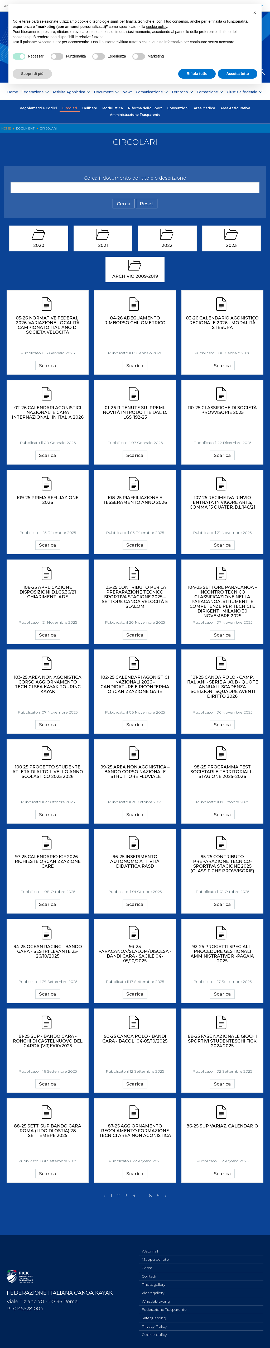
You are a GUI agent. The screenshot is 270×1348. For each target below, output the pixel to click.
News (127, 92)
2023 (231, 248)
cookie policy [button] (156, 27)
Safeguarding (154, 1317)
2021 (103, 248)
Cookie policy (154, 1334)
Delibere (89, 109)
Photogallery (153, 1282)
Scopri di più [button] (32, 73)
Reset (149, 205)
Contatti (149, 1273)
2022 (167, 248)
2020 (38, 248)
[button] (254, 12)
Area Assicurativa (235, 109)
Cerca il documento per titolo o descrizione (135, 179)
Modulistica (112, 109)
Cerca (120, 205)
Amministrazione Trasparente (135, 116)
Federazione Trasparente (164, 1308)
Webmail (150, 1247)
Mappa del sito (155, 1256)
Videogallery (153, 1291)
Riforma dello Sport (145, 109)
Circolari (69, 109)
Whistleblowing (156, 1299)
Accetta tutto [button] (237, 73)
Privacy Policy (154, 1325)
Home (12, 92)
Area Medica (204, 109)
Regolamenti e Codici (38, 109)
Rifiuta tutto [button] (197, 73)
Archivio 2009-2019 (135, 279)
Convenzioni (178, 109)
